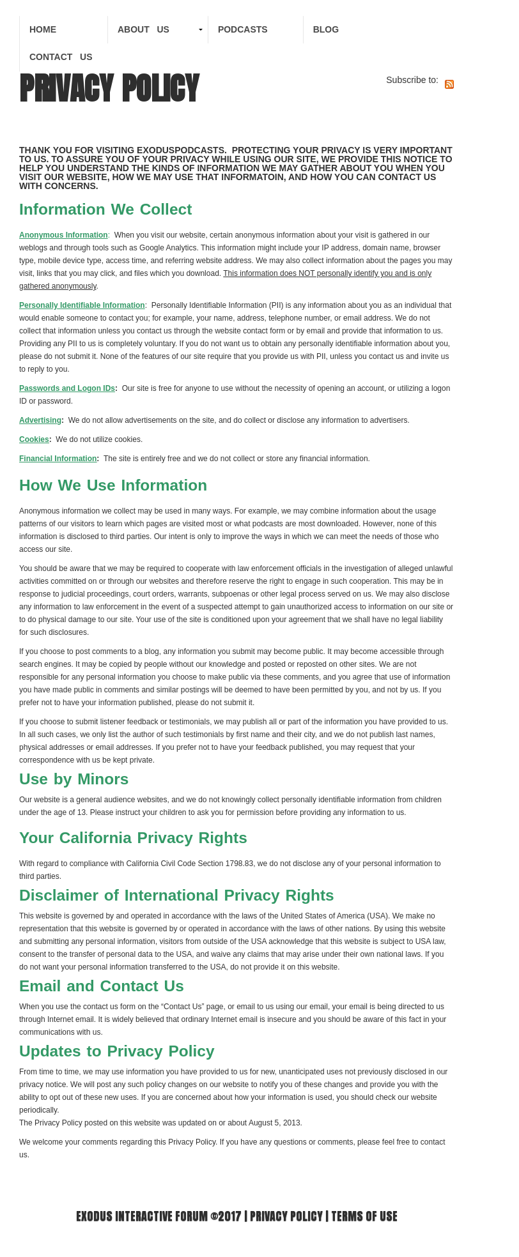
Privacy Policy (286, 1215)
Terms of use (364, 1215)
